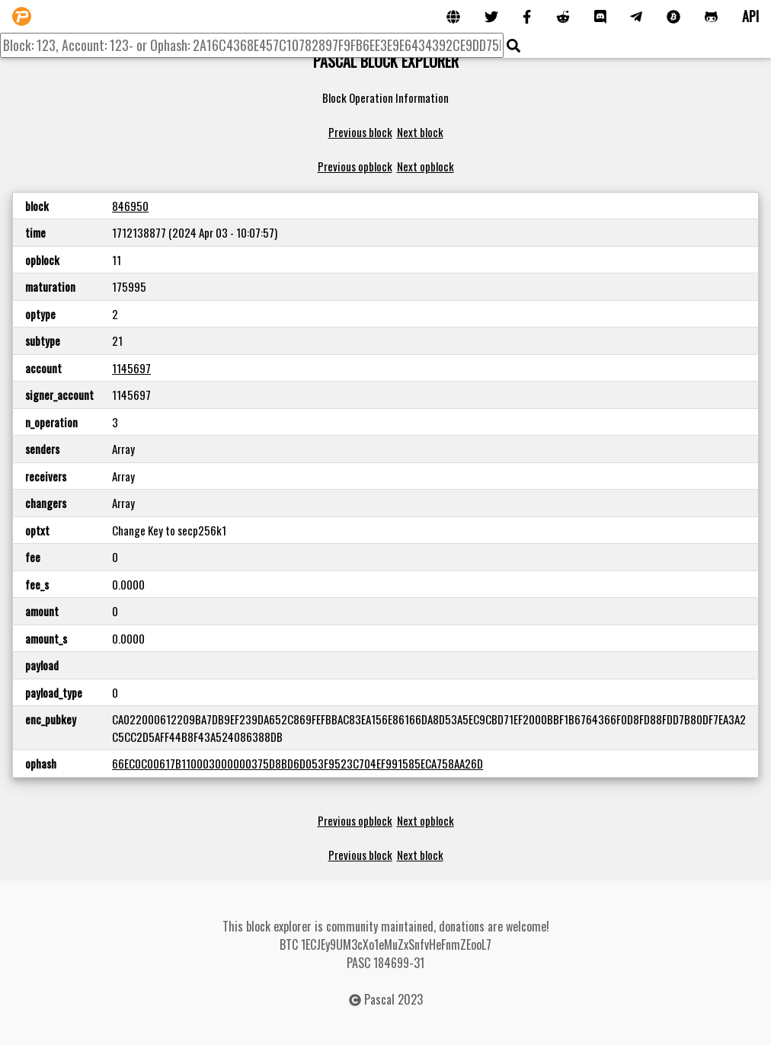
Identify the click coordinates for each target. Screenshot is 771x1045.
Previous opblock (355, 166)
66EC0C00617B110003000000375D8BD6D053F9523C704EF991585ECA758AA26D (297, 763)
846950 (130, 205)
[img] (513, 46)
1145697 (131, 368)
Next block (420, 131)
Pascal (379, 999)
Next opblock (425, 166)
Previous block (360, 131)
